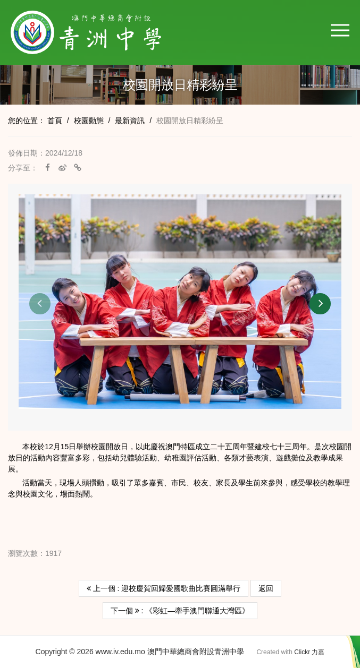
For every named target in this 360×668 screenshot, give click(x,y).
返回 (265, 588)
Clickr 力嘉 (309, 652)
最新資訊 (130, 120)
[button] (340, 30)
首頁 (54, 120)
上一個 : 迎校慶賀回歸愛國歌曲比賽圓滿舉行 (164, 588)
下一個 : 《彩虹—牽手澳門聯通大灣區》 (180, 610)
